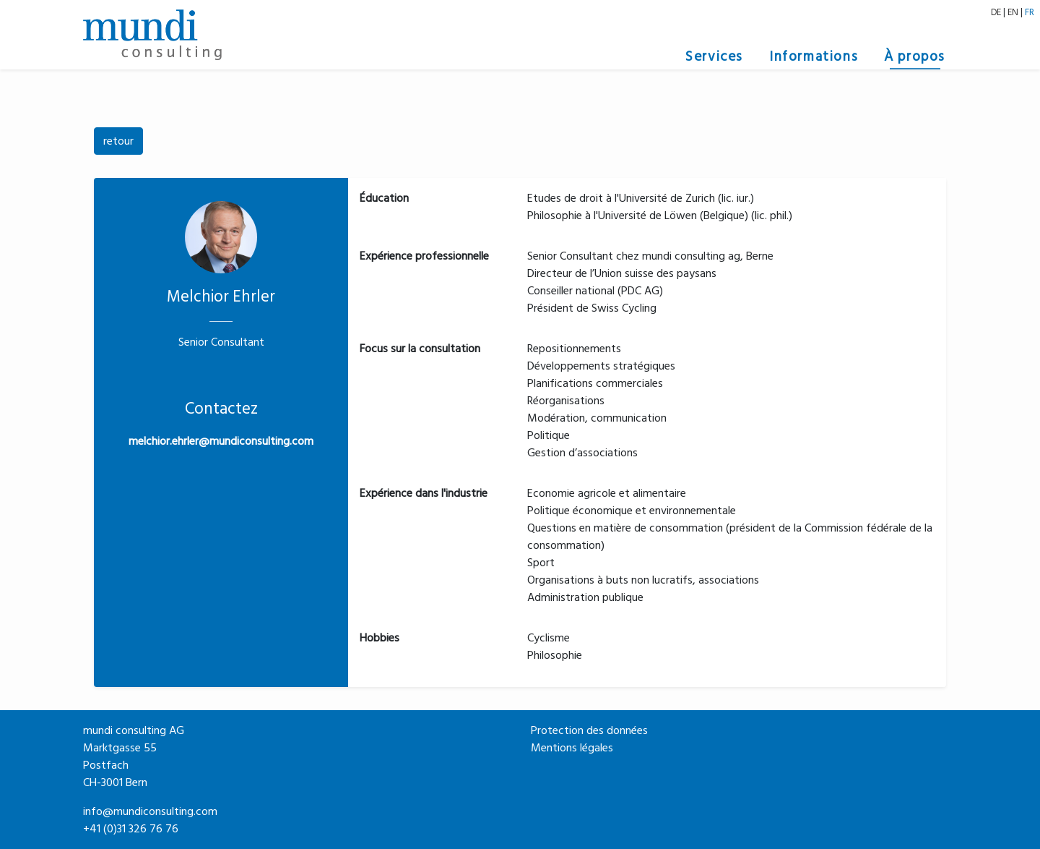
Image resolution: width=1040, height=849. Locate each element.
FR (1029, 12)
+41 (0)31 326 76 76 (130, 828)
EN (1013, 12)
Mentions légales (572, 747)
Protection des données (589, 730)
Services (714, 57)
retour (118, 141)
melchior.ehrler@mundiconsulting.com (221, 441)
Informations (813, 57)
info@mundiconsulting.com (150, 811)
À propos (914, 57)
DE (996, 12)
